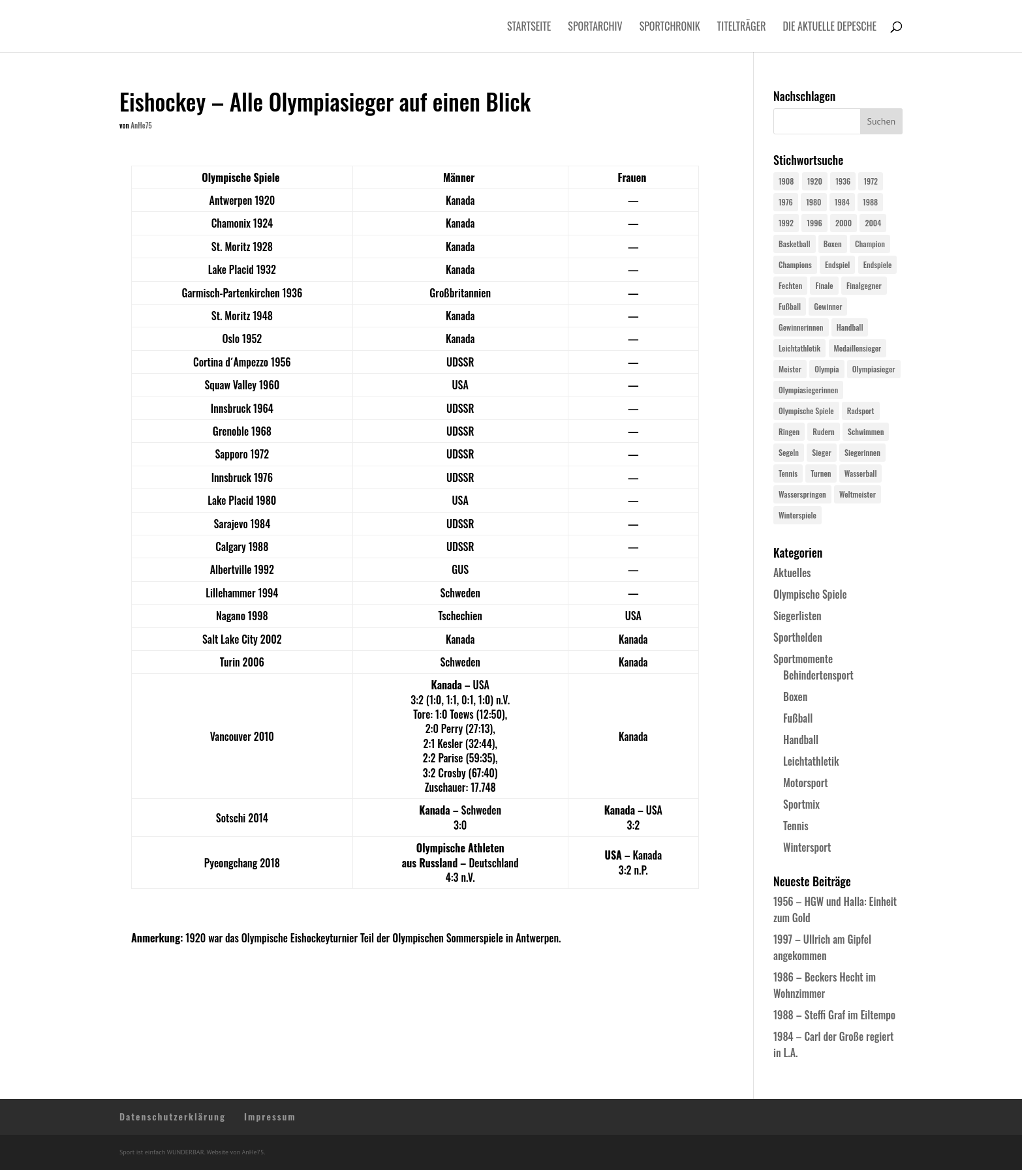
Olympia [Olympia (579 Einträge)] (826, 368)
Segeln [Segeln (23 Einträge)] (789, 452)
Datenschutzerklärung (172, 1116)
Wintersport (807, 847)
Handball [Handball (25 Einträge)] (850, 327)
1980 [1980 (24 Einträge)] (813, 201)
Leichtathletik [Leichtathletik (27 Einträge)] (799, 347)
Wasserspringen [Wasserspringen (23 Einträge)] (802, 494)
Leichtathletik (811, 761)
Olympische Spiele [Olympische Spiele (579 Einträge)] (806, 410)
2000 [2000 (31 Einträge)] (843, 222)
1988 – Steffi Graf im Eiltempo (834, 1015)
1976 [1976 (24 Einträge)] (786, 201)
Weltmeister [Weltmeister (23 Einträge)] (857, 494)
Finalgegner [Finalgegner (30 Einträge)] (864, 285)
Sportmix (801, 804)
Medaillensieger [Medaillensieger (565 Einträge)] (858, 347)
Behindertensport (818, 675)
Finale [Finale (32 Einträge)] (824, 285)
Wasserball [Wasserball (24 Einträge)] (860, 473)
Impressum (270, 1116)
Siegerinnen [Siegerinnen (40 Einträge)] (862, 452)
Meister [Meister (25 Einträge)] (790, 368)
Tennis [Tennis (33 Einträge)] (788, 473)
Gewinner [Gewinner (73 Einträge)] (828, 306)
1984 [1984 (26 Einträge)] (842, 201)
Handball (800, 739)
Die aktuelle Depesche (830, 28)
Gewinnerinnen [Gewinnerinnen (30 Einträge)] (801, 327)
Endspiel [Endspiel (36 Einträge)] (837, 264)
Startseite (529, 28)
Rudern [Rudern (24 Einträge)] (823, 431)
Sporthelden (797, 637)
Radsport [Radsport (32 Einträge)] (861, 410)
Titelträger (741, 28)
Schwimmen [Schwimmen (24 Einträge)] (866, 431)
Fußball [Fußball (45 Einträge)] (790, 306)
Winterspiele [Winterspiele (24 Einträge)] (797, 514)
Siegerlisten (797, 615)
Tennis (796, 825)
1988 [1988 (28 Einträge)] (870, 201)
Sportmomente (803, 659)
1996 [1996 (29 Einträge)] (814, 222)
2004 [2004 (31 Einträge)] (873, 222)
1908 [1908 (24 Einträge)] (786, 181)
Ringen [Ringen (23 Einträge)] (789, 431)
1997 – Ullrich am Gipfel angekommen (822, 947)
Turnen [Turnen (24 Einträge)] (821, 473)
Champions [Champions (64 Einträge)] (795, 264)
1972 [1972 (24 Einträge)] (870, 181)
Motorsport (805, 782)
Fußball (798, 718)
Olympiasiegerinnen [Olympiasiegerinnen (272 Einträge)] (808, 389)
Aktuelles (792, 572)
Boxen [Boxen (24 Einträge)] (833, 243)
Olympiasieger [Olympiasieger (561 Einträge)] (873, 368)
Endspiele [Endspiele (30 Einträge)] (877, 264)
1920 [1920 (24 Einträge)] (814, 181)
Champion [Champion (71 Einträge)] (870, 243)
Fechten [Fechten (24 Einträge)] (790, 285)
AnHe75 (141, 125)
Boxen (795, 696)
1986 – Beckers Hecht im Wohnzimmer (824, 985)
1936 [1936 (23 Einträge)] (842, 181)
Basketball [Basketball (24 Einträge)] (795, 243)
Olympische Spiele (810, 594)
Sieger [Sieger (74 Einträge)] (821, 452)
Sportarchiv (595, 28)
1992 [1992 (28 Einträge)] (786, 222)
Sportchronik (670, 28)
